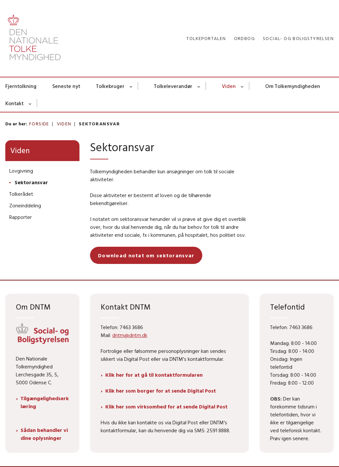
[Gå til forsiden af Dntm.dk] (31, 38)
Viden (229, 86)
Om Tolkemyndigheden (292, 86)
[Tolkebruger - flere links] (131, 86)
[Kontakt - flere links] (30, 103)
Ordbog (244, 38)
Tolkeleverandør (173, 86)
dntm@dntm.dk (129, 335)
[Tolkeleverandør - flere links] (199, 86)
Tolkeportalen (206, 38)
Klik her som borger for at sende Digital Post (160, 390)
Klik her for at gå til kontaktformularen (154, 374)
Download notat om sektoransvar (146, 255)
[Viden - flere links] (242, 86)
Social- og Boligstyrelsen (298, 38)
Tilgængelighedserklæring (45, 402)
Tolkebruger (110, 86)
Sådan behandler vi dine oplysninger (44, 434)
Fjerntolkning (20, 86)
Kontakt (14, 103)
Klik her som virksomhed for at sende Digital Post (166, 406)
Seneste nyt (66, 86)
